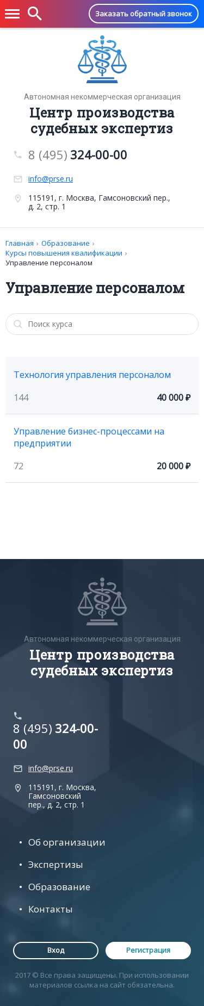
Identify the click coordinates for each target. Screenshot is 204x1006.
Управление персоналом (48, 263)
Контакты (50, 909)
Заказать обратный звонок (143, 13)
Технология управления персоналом (92, 375)
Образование (65, 243)
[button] (12, 14)
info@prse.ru (50, 179)
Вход (55, 950)
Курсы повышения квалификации (63, 253)
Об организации (67, 842)
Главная (19, 243)
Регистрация (148, 950)
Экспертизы (55, 864)
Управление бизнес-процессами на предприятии (89, 437)
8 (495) (77, 155)
